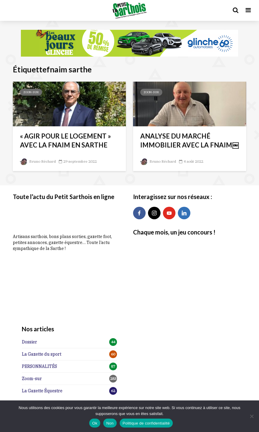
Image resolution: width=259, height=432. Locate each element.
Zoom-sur (31, 92)
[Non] (252, 416)
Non (110, 423)
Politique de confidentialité (146, 423)
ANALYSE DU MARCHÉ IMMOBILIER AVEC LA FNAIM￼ (189, 140)
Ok (94, 423)
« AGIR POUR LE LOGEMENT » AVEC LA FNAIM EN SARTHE (65, 140)
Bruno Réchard (38, 161)
